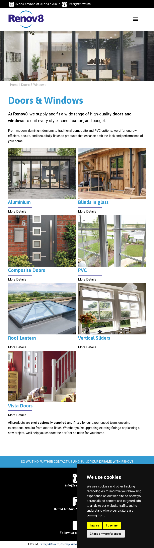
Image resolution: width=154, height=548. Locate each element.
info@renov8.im (80, 4)
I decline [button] (112, 525)
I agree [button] (94, 525)
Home (14, 85)
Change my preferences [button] (106, 533)
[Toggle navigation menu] (135, 19)
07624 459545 (68, 507)
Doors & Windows (33, 85)
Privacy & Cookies (49, 544)
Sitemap (65, 544)
